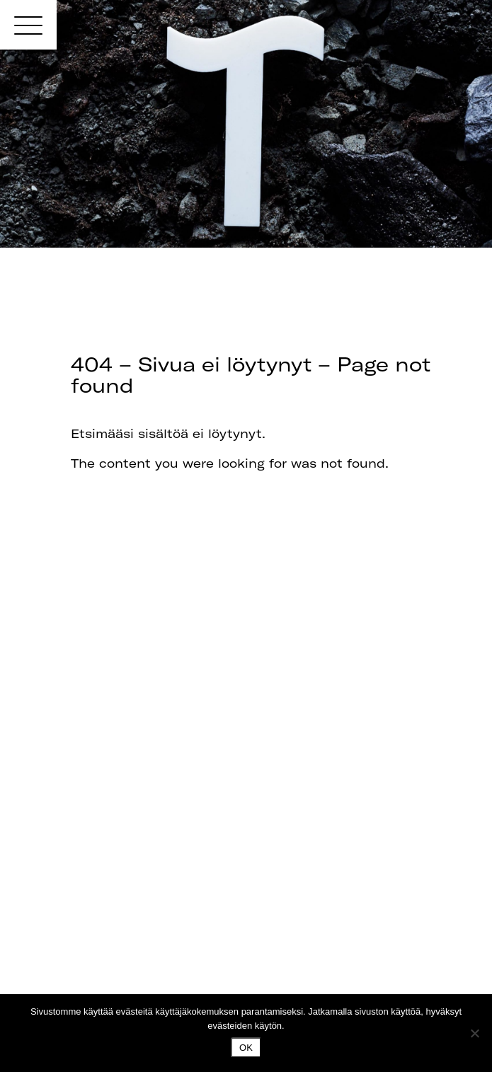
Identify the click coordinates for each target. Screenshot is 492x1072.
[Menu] (28, 25)
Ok (246, 1047)
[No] (474, 1033)
